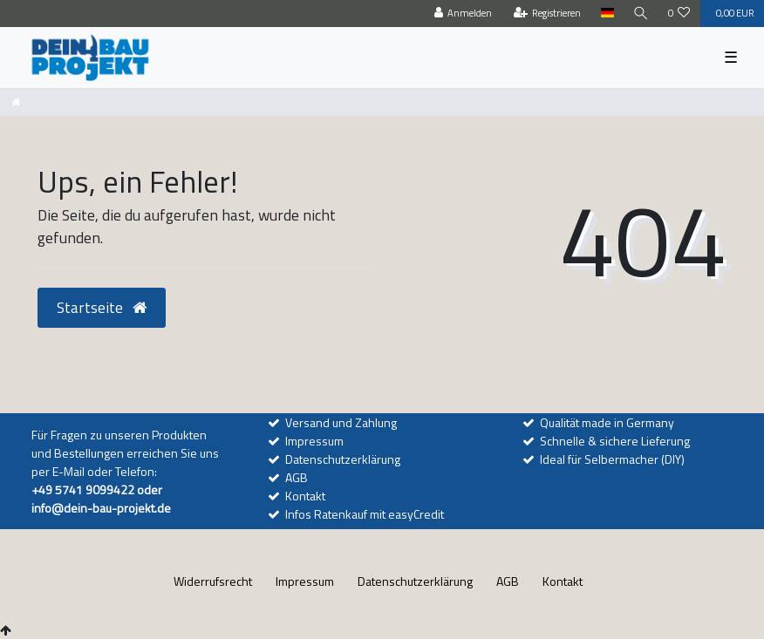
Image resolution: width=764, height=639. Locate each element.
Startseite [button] (102, 307)
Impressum (314, 441)
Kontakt (305, 495)
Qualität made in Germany (607, 422)
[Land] (606, 13)
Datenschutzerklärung (342, 459)
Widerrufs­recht (213, 581)
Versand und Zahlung (341, 422)
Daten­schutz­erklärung (415, 581)
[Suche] (641, 13)
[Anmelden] (463, 13)
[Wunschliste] (679, 13)
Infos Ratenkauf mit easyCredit (364, 514)
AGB (296, 477)
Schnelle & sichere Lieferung (615, 441)
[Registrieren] (547, 13)
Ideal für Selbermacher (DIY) (612, 459)
